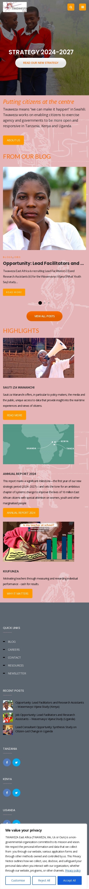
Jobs (17, 257)
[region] (43, 856)
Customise (18, 880)
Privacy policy (73, 870)
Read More (14, 292)
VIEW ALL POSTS (44, 316)
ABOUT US (13, 140)
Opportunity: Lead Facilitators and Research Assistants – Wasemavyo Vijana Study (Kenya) (49, 704)
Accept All (69, 880)
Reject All (44, 880)
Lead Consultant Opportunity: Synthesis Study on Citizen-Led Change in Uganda (45, 729)
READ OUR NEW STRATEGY (40, 63)
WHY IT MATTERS (17, 593)
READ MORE (14, 415)
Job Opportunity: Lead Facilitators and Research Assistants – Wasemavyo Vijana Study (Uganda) (45, 717)
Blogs (7, 257)
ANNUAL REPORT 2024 (21, 513)
